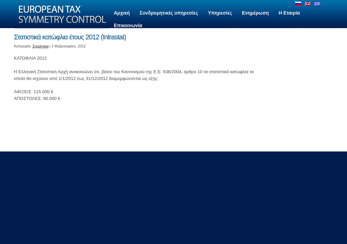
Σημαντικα (41, 46)
